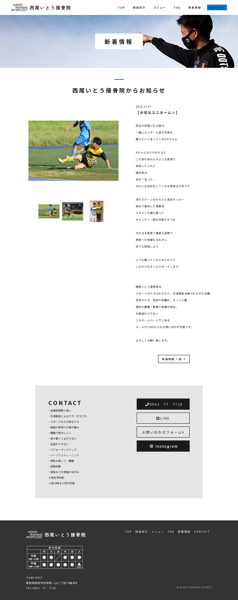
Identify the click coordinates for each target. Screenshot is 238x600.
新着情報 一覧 (174, 359)
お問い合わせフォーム (163, 432)
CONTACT (217, 7)
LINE (163, 418)
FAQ (177, 7)
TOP (121, 7)
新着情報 (195, 7)
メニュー (160, 7)
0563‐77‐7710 (164, 404)
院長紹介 (139, 7)
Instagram (164, 446)
